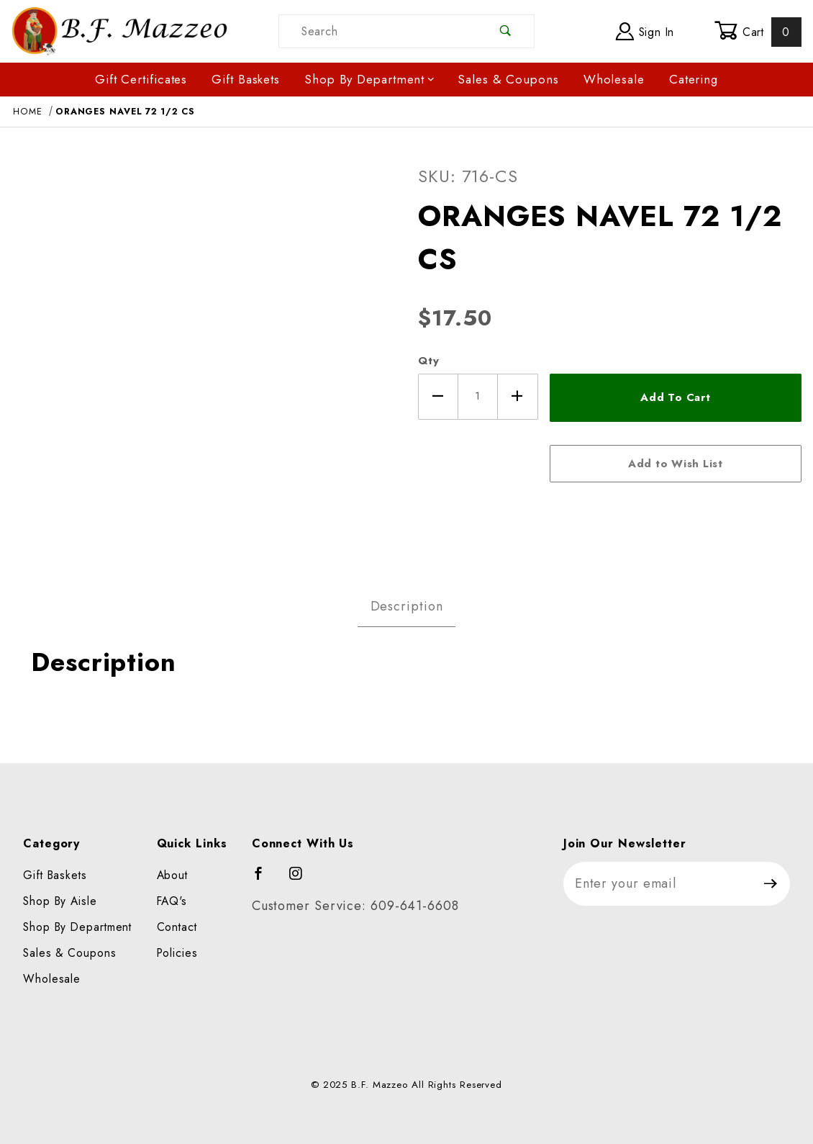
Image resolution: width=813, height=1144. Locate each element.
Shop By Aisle (60, 901)
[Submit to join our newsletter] (771, 884)
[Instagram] (302, 880)
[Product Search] (378, 31)
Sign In (645, 31)
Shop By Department (369, 79)
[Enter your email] (657, 884)
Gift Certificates (141, 79)
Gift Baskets (246, 79)
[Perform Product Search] (506, 31)
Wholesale (614, 79)
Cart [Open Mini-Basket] (757, 31)
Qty (429, 361)
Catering (693, 79)
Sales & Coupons (508, 79)
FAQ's (172, 901)
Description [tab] (407, 606)
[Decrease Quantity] (438, 397)
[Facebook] (265, 880)
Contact (177, 927)
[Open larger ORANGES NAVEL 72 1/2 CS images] (203, 352)
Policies (177, 953)
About (173, 875)
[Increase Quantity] (518, 397)
